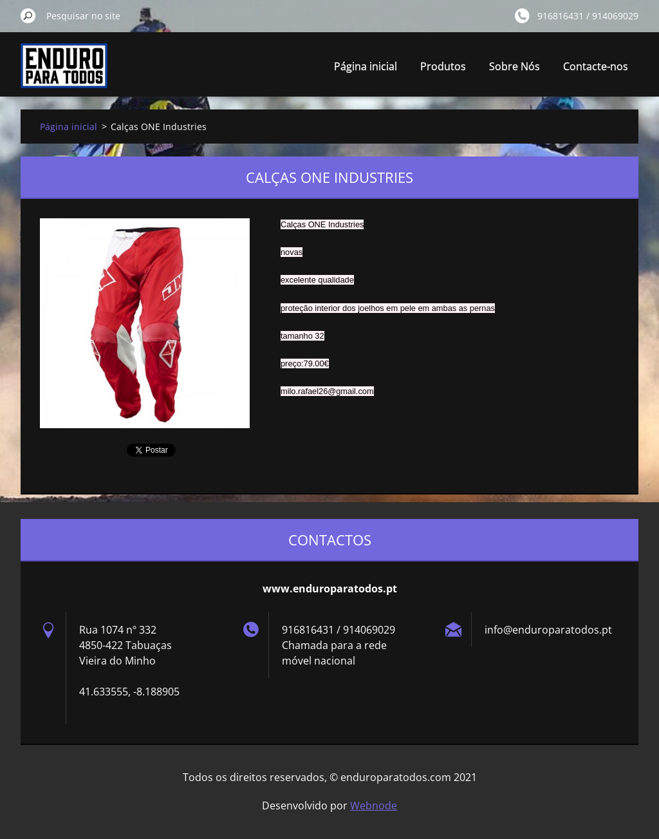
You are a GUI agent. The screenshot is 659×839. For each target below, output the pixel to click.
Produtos (443, 66)
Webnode (373, 805)
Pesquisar (28, 15)
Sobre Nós (514, 66)
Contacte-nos (595, 66)
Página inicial (365, 66)
